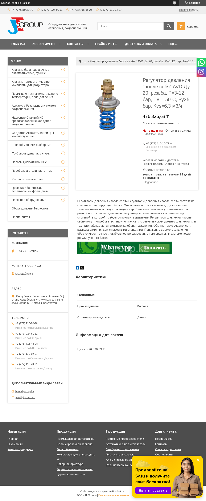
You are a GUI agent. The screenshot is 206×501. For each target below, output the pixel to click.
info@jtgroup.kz (25, 397)
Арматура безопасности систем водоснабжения (34, 107)
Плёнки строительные (120, 454)
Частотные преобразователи (125, 438)
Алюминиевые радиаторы (123, 459)
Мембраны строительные (122, 449)
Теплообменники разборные (31, 145)
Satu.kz (121, 491)
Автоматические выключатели (125, 444)
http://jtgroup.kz (24, 391)
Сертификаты (164, 454)
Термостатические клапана (74, 469)
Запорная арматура (70, 464)
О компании (15, 444)
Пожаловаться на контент (113, 495)
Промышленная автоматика (75, 438)
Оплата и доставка (168, 449)
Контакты (75, 44)
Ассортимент (43, 44)
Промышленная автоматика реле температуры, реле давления (35, 95)
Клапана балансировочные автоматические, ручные (30, 71)
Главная (18, 44)
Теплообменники (67, 449)
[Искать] (169, 26)
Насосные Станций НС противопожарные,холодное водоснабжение (31, 121)
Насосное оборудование (29, 199)
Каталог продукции (20, 449)
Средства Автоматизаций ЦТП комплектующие (33, 134)
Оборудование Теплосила (30, 208)
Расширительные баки (27, 179)
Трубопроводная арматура (30, 153)
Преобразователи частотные (32, 170)
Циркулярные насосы (71, 474)
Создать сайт (9, 2)
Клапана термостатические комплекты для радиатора (31, 83)
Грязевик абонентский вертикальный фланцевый (30, 189)
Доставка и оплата (141, 44)
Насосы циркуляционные (29, 162)
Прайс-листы (106, 44)
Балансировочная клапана (74, 444)
